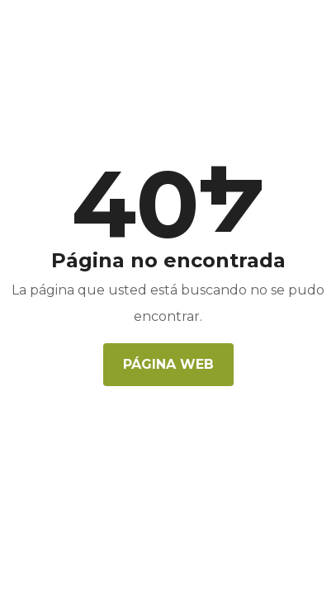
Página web (168, 364)
